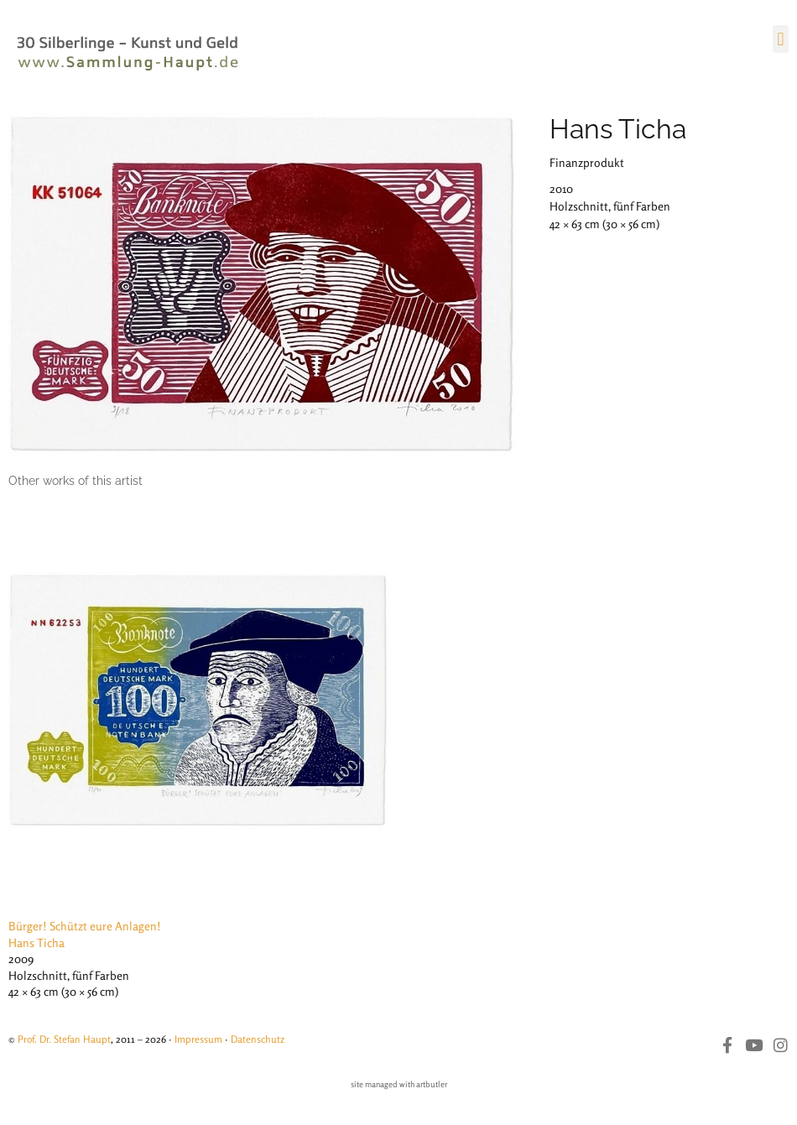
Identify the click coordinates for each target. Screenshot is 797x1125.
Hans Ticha (618, 128)
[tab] (75, 481)
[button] (781, 39)
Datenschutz (257, 1039)
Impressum (198, 1039)
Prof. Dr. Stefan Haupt (64, 1039)
